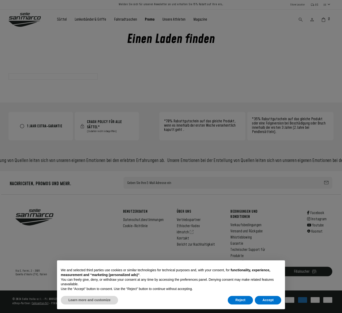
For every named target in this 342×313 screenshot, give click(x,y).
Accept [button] (268, 300)
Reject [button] (240, 300)
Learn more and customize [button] (89, 300)
